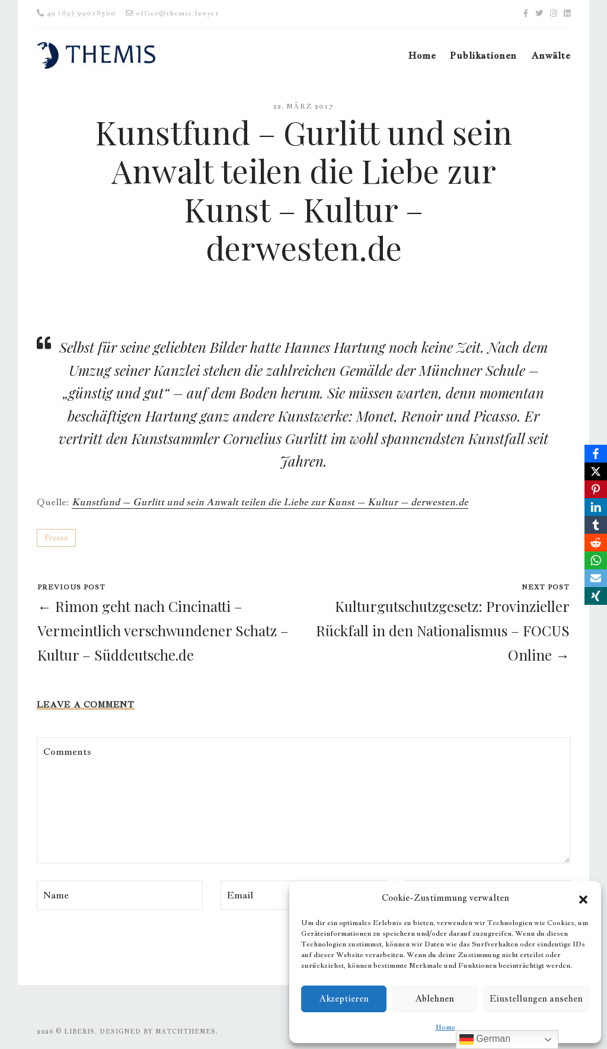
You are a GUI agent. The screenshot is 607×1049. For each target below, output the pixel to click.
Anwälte (550, 55)
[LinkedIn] (595, 507)
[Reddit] (595, 542)
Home (445, 1027)
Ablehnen (434, 998)
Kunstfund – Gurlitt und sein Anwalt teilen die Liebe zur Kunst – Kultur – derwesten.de (270, 502)
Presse (56, 538)
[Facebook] (595, 454)
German (484, 1039)
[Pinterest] (595, 489)
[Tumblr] (595, 525)
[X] (595, 471)
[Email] (595, 578)
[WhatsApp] (595, 560)
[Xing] (595, 596)
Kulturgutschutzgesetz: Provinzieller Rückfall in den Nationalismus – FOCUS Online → (443, 630)
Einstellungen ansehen (536, 998)
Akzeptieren (344, 998)
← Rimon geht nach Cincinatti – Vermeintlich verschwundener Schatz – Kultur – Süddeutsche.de (163, 630)
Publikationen (483, 55)
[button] (583, 898)
